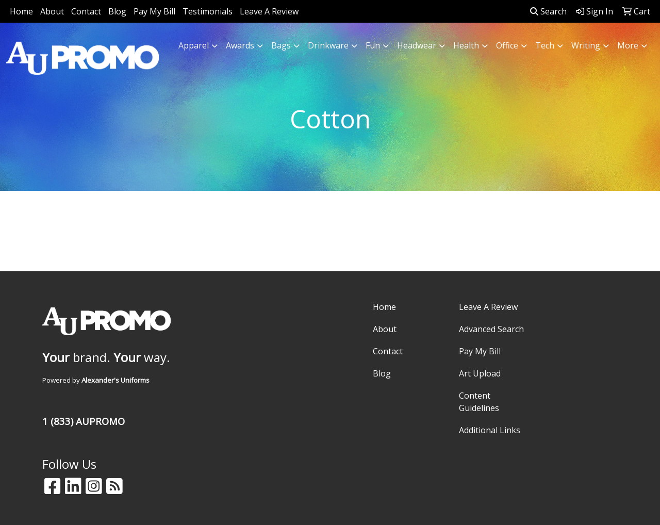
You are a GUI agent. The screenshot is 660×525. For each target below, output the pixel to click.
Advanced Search (491, 329)
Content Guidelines (479, 402)
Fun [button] (373, 45)
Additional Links (489, 430)
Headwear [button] (416, 45)
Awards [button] (240, 45)
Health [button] (466, 45)
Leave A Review (269, 11)
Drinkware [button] (328, 45)
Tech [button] (544, 45)
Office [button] (507, 45)
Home (21, 11)
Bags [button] (281, 45)
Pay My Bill (154, 11)
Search (548, 11)
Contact (86, 11)
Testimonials (208, 11)
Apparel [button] (193, 45)
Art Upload (480, 373)
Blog (117, 11)
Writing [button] (585, 45)
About (52, 11)
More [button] (627, 45)
